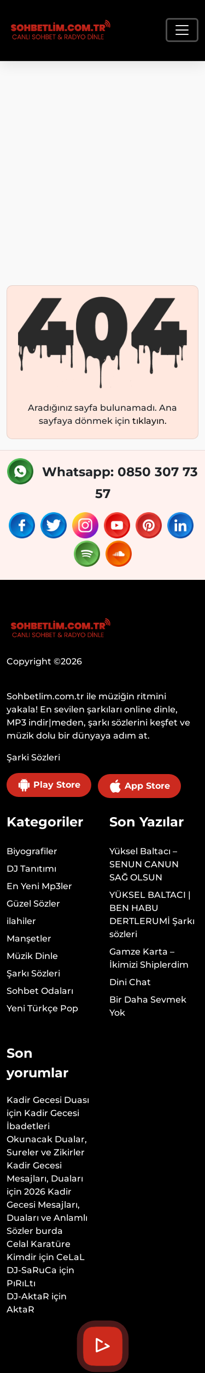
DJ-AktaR (28, 1296)
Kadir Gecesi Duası (48, 1100)
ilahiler (21, 921)
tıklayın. (149, 421)
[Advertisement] (102, 169)
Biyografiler (32, 851)
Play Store (48, 785)
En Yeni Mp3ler (39, 886)
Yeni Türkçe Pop (42, 1008)
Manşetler (29, 938)
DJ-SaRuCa (32, 1270)
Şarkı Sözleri (33, 973)
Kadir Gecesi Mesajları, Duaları (45, 1172)
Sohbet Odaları (40, 991)
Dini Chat (130, 982)
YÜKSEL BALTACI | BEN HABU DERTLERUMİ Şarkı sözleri (152, 914)
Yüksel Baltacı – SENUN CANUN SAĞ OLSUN (144, 864)
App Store (139, 786)
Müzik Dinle (32, 956)
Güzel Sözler (33, 903)
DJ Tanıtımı (31, 869)
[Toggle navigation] (182, 30)
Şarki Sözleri (33, 757)
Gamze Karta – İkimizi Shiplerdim (149, 958)
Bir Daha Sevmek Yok (147, 1006)
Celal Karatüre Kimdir (39, 1250)
